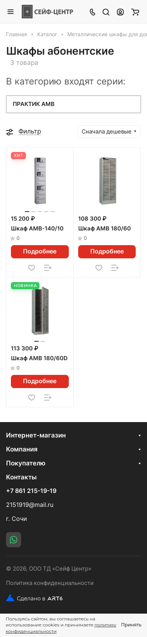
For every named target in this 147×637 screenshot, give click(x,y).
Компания (22, 449)
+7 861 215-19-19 (31, 491)
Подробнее (39, 251)
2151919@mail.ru (29, 504)
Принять (131, 625)
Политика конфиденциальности (50, 583)
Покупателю (25, 463)
